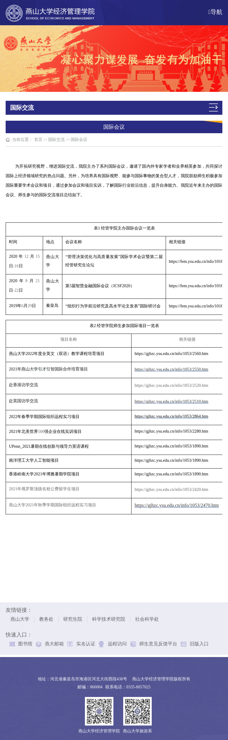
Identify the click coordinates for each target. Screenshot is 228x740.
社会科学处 (147, 617)
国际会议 (79, 139)
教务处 (46, 617)
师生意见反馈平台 (158, 642)
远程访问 (117, 642)
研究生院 (72, 617)
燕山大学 (19, 617)
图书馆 (25, 642)
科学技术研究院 (108, 617)
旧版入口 (199, 642)
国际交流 (56, 139)
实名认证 (85, 642)
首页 (38, 139)
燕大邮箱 (54, 642)
